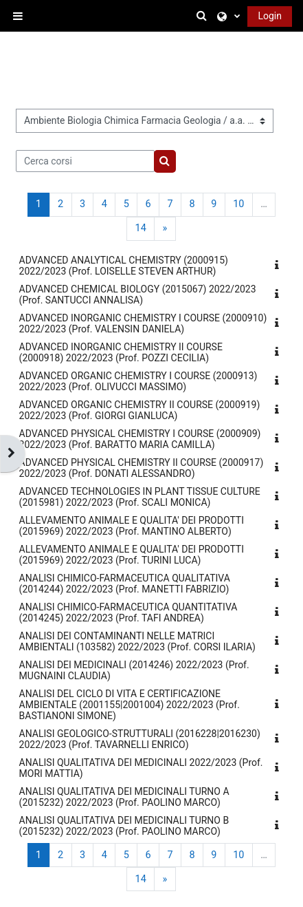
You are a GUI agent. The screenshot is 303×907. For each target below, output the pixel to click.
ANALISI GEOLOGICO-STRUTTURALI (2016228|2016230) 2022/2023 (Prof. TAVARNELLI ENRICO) (139, 739)
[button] (204, 16)
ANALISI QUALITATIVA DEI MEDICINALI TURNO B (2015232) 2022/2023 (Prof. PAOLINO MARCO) (124, 826)
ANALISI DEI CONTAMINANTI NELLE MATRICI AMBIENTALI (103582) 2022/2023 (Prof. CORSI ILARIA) (137, 641)
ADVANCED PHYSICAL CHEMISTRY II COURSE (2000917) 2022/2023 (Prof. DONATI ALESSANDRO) (141, 468)
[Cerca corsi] (85, 161)
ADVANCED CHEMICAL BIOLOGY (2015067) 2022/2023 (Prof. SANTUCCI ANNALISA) (137, 295)
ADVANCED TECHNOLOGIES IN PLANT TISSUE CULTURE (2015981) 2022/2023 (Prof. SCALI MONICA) (139, 497)
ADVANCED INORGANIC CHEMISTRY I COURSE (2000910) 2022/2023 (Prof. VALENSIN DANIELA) (143, 323)
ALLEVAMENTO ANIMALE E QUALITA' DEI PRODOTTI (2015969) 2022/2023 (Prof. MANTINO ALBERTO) (131, 526)
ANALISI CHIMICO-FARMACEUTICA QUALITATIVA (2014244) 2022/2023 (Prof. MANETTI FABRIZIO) (124, 584)
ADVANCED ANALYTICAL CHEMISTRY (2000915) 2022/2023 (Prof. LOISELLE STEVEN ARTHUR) (123, 266)
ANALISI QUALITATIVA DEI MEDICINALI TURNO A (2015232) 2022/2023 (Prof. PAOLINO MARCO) (124, 797)
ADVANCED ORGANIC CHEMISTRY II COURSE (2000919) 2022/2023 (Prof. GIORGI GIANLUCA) (139, 410)
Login (270, 15)
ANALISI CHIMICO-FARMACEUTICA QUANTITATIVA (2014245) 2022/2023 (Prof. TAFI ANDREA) (128, 612)
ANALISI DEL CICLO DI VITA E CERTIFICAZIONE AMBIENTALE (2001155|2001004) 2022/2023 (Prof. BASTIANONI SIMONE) (129, 704)
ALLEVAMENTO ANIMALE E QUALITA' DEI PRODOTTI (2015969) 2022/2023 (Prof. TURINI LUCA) (131, 555)
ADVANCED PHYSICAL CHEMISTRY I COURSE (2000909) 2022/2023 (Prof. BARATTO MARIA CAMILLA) (140, 439)
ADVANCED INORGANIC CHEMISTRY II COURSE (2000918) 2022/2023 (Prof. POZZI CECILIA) (121, 352)
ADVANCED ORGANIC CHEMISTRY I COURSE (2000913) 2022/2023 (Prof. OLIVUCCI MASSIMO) (138, 381)
